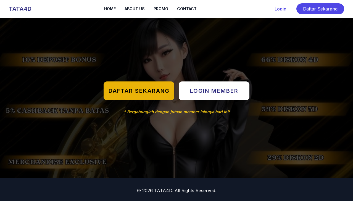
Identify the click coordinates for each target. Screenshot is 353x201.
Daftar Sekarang (320, 9)
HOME (110, 8)
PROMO (161, 8)
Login (280, 9)
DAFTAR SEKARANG (139, 91)
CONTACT (187, 8)
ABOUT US (135, 8)
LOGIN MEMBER (214, 91)
